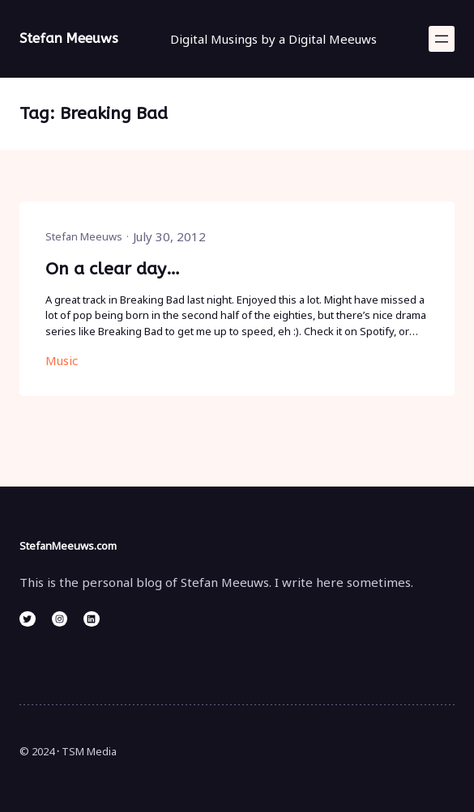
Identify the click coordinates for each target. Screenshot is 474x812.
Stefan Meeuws (68, 38)
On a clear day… (112, 268)
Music (61, 360)
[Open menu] (442, 39)
